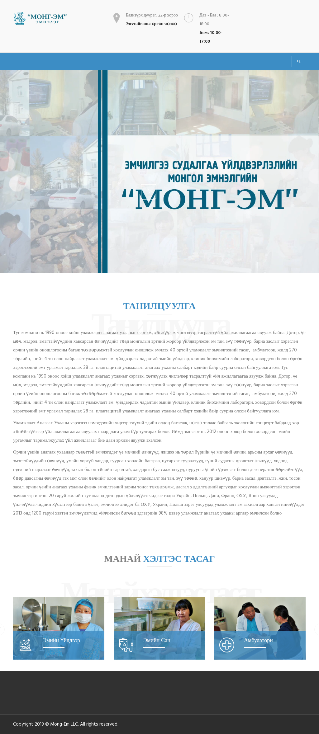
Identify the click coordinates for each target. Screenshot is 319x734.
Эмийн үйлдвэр (61, 640)
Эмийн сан (156, 640)
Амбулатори (258, 640)
